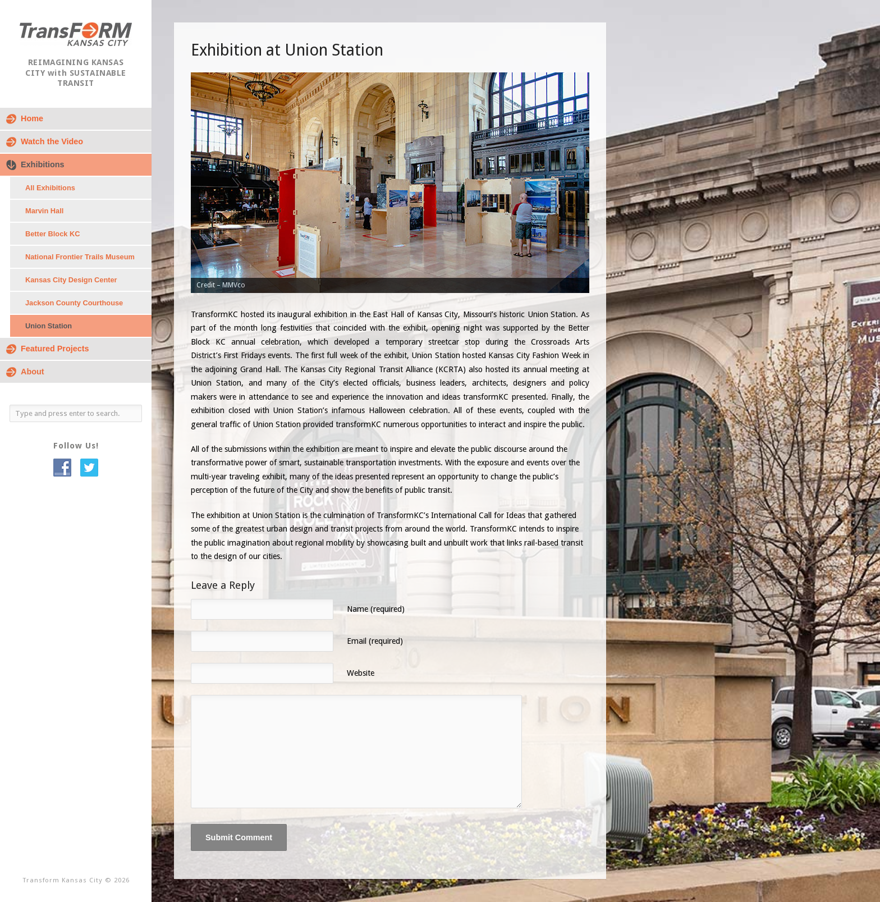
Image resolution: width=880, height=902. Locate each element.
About (32, 371)
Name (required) (376, 609)
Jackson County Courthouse (74, 303)
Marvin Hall (44, 211)
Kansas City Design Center (71, 280)
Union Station (48, 326)
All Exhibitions (50, 188)
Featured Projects (55, 348)
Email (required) (375, 641)
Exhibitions (43, 164)
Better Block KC (52, 234)
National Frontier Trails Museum (80, 257)
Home (32, 118)
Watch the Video (52, 141)
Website (360, 673)
